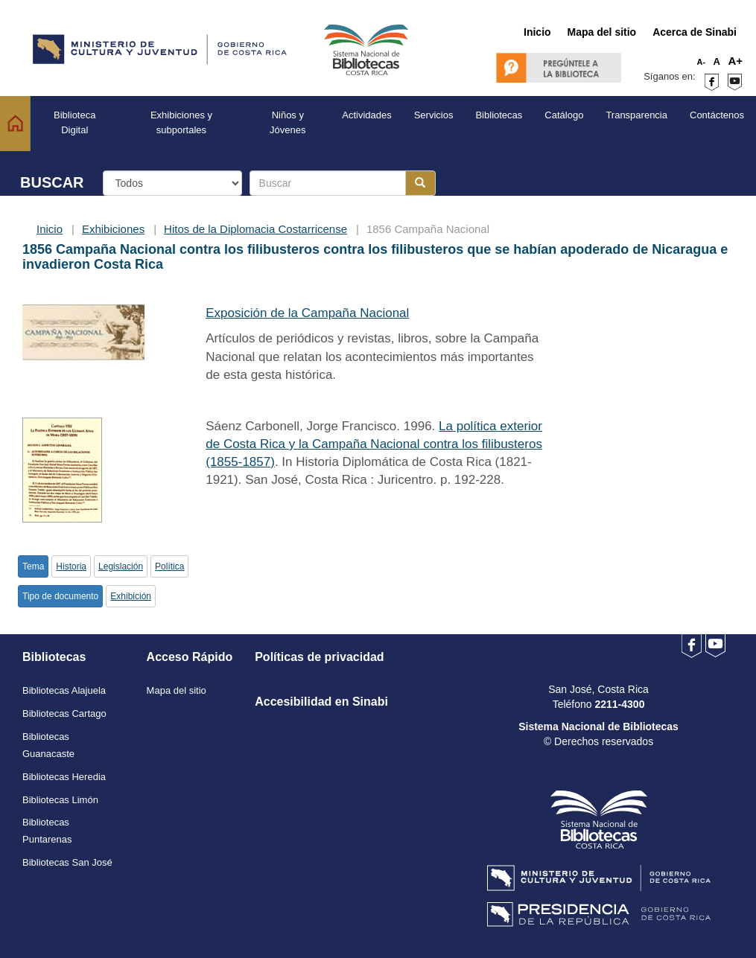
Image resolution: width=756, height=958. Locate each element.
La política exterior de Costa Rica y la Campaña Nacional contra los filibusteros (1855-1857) (374, 444)
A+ (735, 60)
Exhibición (130, 596)
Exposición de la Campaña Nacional (307, 313)
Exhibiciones (113, 229)
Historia (71, 566)
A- (701, 61)
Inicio (49, 229)
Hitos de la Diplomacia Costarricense (255, 229)
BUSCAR (52, 182)
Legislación (120, 566)
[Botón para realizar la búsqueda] (420, 183)
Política (169, 566)
